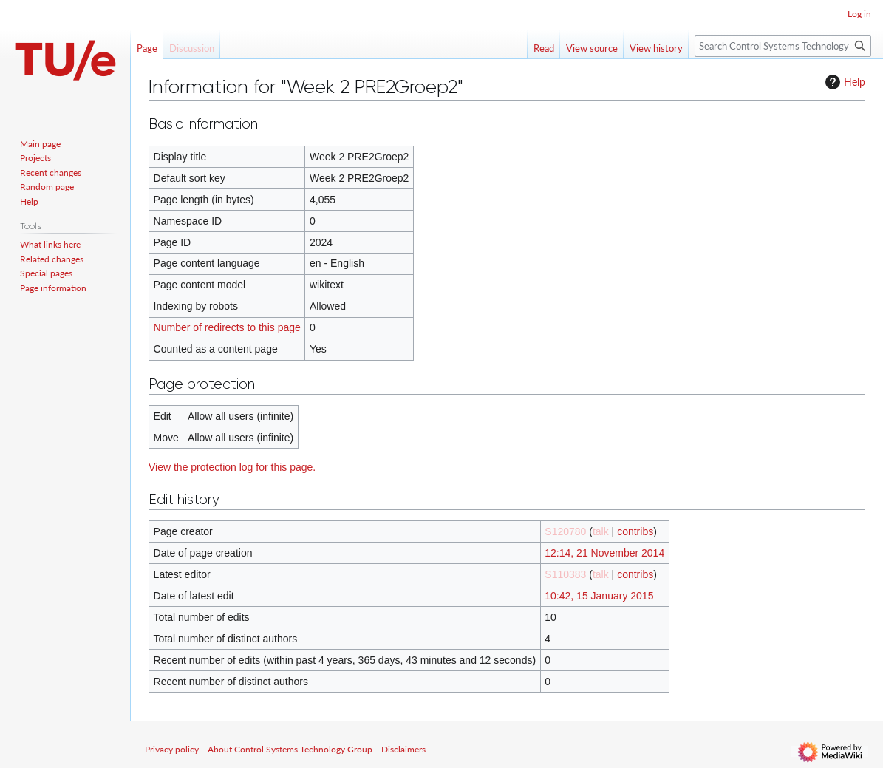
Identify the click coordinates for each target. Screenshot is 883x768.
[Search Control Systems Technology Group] (783, 46)
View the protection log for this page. (232, 467)
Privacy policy (172, 749)
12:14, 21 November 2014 (604, 553)
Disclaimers (403, 749)
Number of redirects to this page (227, 327)
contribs (635, 531)
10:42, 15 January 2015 (599, 596)
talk (601, 531)
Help (843, 82)
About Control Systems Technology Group (290, 749)
